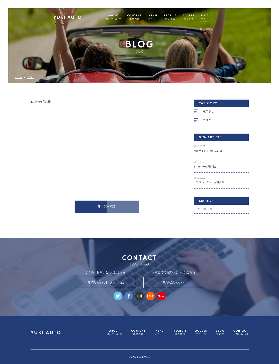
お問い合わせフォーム (105, 282)
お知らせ (208, 111)
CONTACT (240, 332)
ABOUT (121, 17)
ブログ (30, 77)
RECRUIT (178, 17)
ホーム (18, 77)
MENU (161, 17)
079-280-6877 (173, 282)
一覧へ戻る (107, 206)
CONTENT (142, 17)
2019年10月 (205, 209)
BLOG (213, 17)
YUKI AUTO (75, 17)
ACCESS (197, 17)
